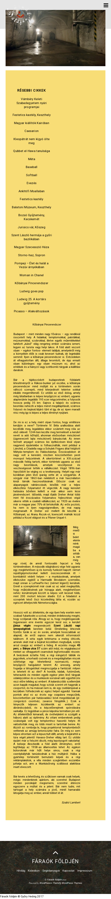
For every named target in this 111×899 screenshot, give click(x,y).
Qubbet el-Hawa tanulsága (31, 151)
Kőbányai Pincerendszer (31, 283)
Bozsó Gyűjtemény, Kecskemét (31, 217)
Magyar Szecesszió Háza (31, 247)
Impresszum (84, 870)
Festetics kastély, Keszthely (32, 115)
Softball (31, 175)
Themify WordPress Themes (67, 883)
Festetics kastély (31, 199)
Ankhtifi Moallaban (32, 191)
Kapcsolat (68, 870)
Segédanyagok (51, 870)
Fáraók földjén (54, 879)
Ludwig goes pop (32, 291)
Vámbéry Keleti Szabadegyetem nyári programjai (31, 103)
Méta (31, 159)
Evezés (31, 183)
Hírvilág (21, 870)
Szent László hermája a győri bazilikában (31, 237)
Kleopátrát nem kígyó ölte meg (32, 141)
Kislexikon (34, 870)
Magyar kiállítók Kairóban (31, 123)
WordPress (45, 883)
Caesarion (32, 131)
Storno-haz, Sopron (31, 255)
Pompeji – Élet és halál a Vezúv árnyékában (31, 265)
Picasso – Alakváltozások (31, 311)
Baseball (31, 167)
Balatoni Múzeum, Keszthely (31, 207)
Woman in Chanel (31, 275)
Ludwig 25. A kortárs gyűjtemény (31, 301)
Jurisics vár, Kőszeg (31, 227)
